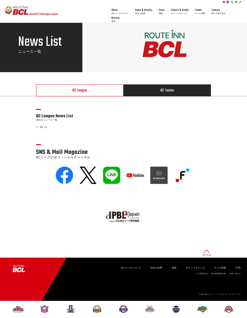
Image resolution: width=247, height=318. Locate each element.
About (120, 11)
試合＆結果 (156, 267)
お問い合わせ (235, 273)
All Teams (167, 90)
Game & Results (143, 11)
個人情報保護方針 (218, 273)
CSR (238, 267)
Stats (162, 11)
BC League (79, 90)
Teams (200, 11)
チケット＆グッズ (195, 267)
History (116, 19)
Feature (219, 11)
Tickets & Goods (180, 11)
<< (37, 127)
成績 (174, 267)
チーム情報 (220, 267)
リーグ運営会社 (201, 273)
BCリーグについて (131, 267)
